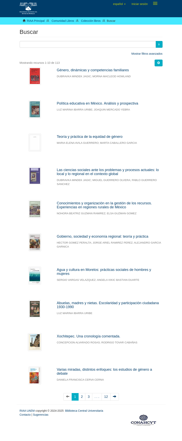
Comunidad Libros (63, 20)
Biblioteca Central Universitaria (84, 410)
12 (106, 397)
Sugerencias (40, 414)
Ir (159, 44)
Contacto (25, 414)
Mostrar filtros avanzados (146, 53)
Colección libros (91, 20)
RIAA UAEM (28, 410)
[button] (119, 4)
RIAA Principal (35, 20)
